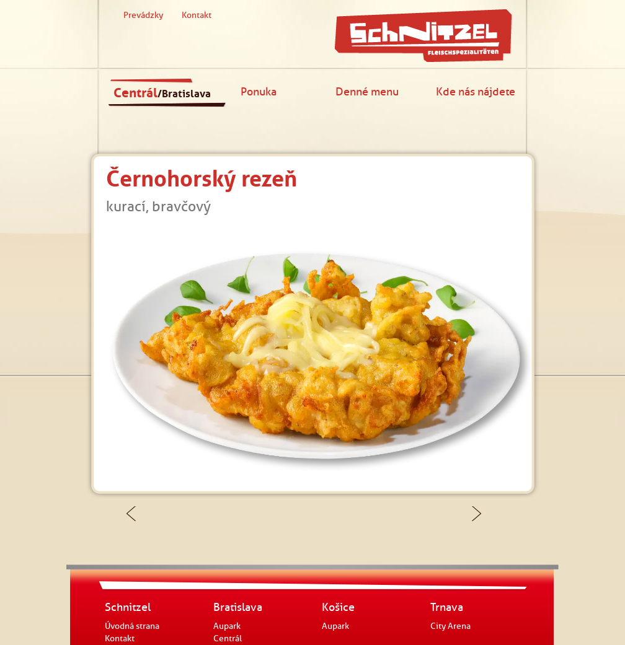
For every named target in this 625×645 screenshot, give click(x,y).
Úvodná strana (132, 626)
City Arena (450, 626)
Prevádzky (143, 15)
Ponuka (259, 91)
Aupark (227, 626)
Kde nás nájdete (475, 91)
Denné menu (367, 91)
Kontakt (196, 15)
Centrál (162, 93)
